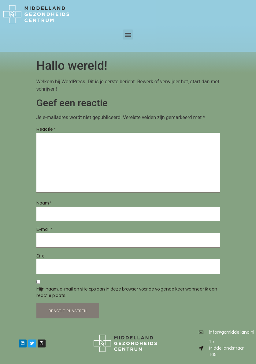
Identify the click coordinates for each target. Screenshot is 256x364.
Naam (44, 203)
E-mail (44, 229)
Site (40, 256)
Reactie (46, 129)
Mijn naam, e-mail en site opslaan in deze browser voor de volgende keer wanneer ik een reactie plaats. (126, 292)
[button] (128, 31)
